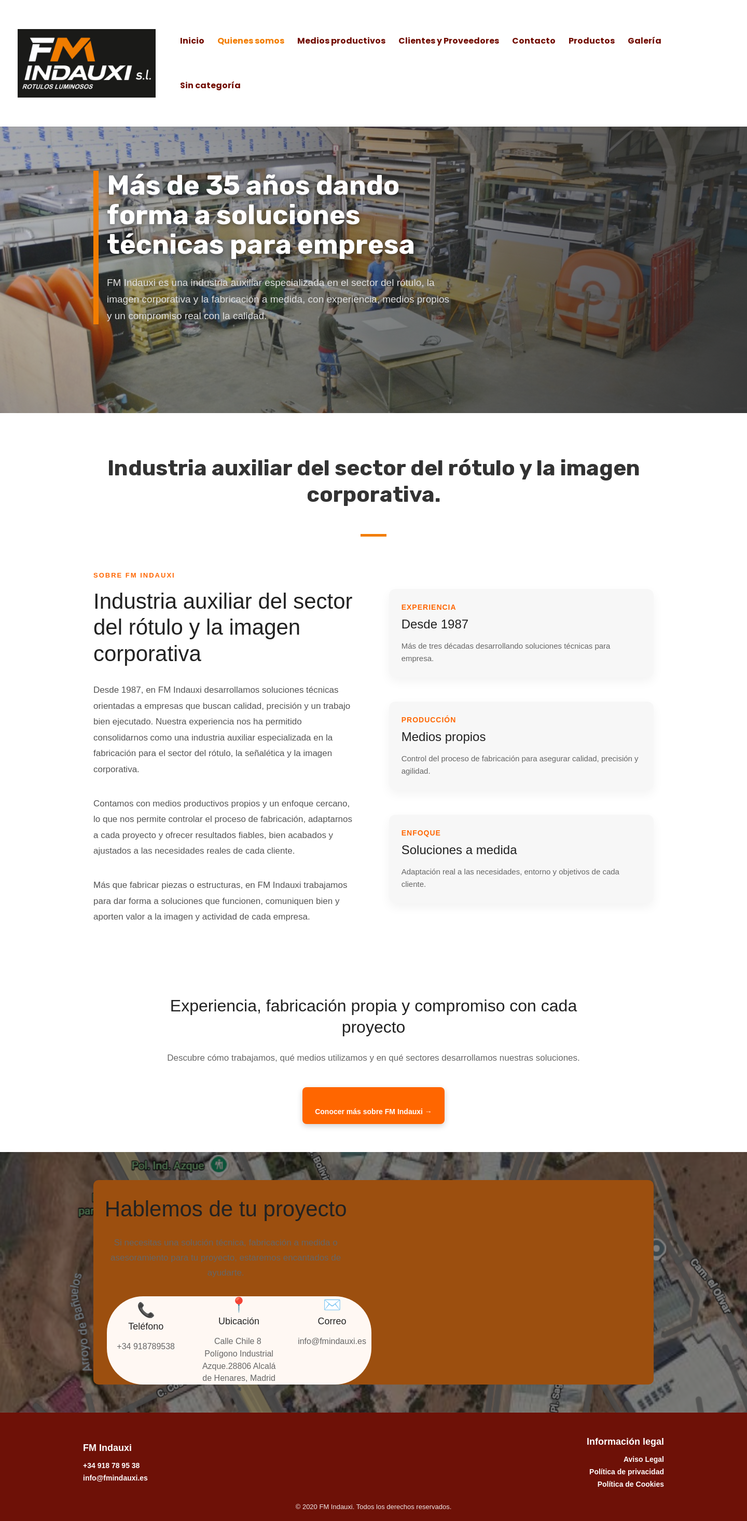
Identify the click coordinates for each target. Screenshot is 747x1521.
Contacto (534, 42)
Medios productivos (341, 42)
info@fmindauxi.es (115, 1478)
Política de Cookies (631, 1484)
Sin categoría (210, 86)
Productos (592, 42)
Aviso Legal (644, 1459)
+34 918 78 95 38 (111, 1465)
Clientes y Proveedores (448, 42)
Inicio (192, 42)
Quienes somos (250, 42)
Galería (644, 42)
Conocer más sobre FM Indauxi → (373, 1111)
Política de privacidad (626, 1472)
